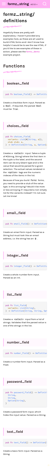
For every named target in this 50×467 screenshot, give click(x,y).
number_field (18, 342)
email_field (16, 213)
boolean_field (18, 83)
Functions (14, 66)
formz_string (18, 4)
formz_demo (33, 51)
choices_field (18, 126)
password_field (19, 382)
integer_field (17, 255)
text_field (15, 432)
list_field (14, 294)
